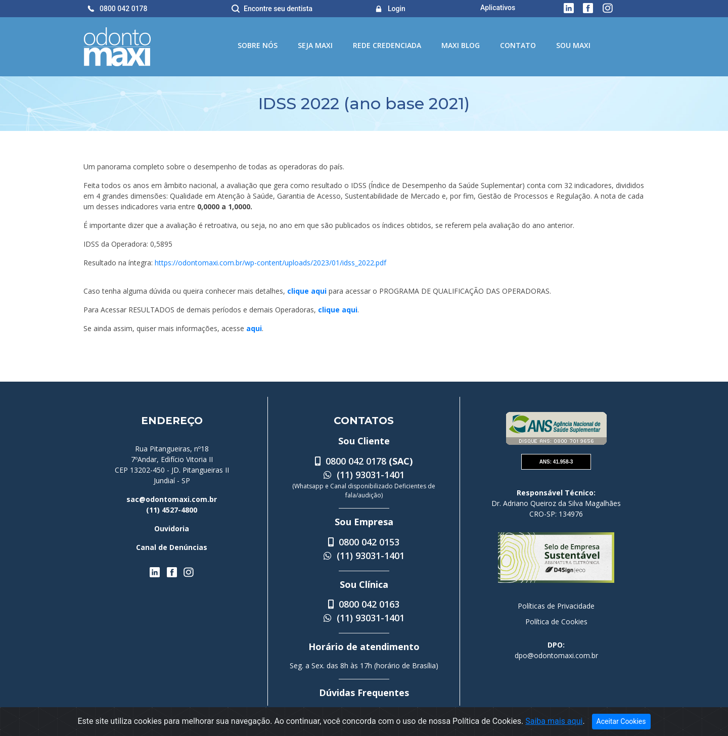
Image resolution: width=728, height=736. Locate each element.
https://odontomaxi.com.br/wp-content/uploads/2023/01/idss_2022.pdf (270, 262)
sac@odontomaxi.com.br (171, 499)
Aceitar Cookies (621, 721)
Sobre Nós (258, 45)
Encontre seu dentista (278, 9)
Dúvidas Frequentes (364, 692)
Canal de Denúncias (171, 547)
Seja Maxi (315, 45)
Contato (518, 45)
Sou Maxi (573, 45)
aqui (254, 328)
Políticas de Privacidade (556, 606)
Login (396, 9)
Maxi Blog (460, 45)
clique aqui (307, 291)
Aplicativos (497, 8)
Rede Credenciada (387, 45)
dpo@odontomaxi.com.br (556, 655)
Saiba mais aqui (553, 721)
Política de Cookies (556, 621)
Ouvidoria (171, 528)
